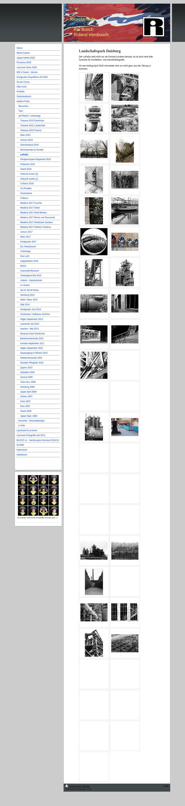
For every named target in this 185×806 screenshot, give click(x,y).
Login (166, 786)
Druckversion (73, 786)
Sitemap (86, 786)
